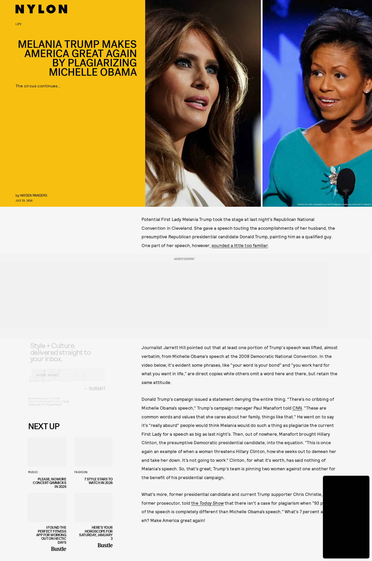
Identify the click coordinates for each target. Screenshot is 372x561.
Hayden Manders (33, 195)
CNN (297, 407)
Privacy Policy (54, 408)
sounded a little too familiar (240, 245)
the (207, 502)
